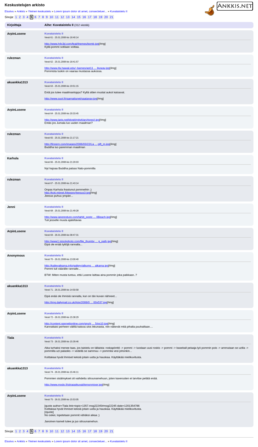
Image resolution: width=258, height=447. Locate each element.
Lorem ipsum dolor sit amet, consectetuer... (80, 11)
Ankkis (21, 11)
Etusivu (9, 11)
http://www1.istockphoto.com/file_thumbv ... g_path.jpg (78, 241)
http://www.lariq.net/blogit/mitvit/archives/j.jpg (72, 119)
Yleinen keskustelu (39, 11)
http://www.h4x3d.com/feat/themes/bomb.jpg (72, 43)
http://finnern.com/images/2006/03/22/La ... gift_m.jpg (77, 144)
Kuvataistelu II (118, 11)
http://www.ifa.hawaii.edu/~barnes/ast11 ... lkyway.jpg (77, 68)
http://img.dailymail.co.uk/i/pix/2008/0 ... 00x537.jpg (76, 302)
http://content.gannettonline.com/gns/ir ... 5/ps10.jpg (76, 323)
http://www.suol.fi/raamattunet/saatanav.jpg (71, 98)
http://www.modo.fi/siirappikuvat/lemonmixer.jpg (74, 384)
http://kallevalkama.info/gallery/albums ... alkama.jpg (76, 265)
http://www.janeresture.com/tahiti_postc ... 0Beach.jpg (77, 217)
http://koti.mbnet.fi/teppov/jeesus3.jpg (67, 192)
